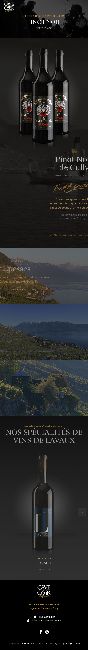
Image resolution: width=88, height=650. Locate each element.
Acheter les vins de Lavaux (44, 620)
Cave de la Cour (22, 643)
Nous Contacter (44, 616)
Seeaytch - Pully (73, 643)
